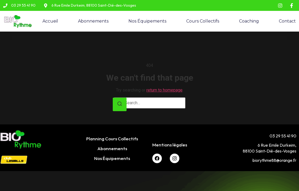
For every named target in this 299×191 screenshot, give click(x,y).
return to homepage (164, 90)
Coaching (249, 21)
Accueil (50, 21)
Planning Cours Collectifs (112, 138)
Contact (287, 21)
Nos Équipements (147, 21)
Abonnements (93, 21)
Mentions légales (169, 144)
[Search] (120, 104)
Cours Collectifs (202, 21)
